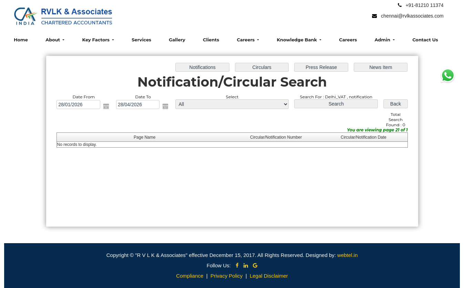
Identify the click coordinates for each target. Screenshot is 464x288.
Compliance (189, 276)
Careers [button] (246, 39)
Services (141, 39)
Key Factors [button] (96, 39)
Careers (348, 39)
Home (21, 39)
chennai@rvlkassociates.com (412, 15)
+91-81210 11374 (424, 5)
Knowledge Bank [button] (297, 39)
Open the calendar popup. (106, 106)
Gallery (177, 39)
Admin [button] (382, 39)
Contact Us (425, 39)
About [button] (53, 39)
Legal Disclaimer (269, 276)
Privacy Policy (226, 276)
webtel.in (347, 255)
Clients (211, 39)
